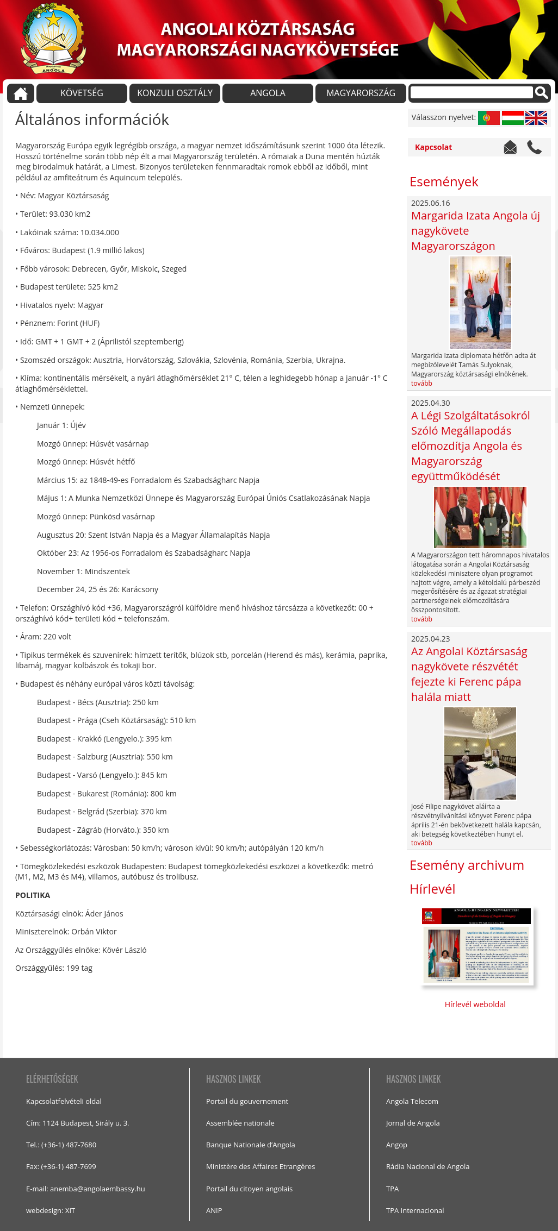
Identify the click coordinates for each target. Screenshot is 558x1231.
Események (444, 181)
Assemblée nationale (240, 1123)
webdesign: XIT (50, 1210)
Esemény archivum (467, 865)
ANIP (214, 1210)
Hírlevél (433, 888)
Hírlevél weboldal (476, 1004)
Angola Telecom (412, 1101)
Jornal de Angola (413, 1123)
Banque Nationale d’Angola (250, 1145)
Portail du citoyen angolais (249, 1189)
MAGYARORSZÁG (360, 93)
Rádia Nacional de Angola (428, 1166)
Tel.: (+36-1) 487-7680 (61, 1145)
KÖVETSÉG (81, 93)
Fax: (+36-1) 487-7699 (61, 1166)
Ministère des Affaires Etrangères (260, 1166)
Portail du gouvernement (247, 1101)
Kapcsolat (433, 147)
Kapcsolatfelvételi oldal (64, 1101)
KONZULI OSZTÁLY (175, 93)
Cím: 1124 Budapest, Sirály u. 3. (77, 1123)
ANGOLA (268, 93)
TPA (392, 1189)
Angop (396, 1145)
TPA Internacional (415, 1210)
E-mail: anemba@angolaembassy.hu (85, 1189)
